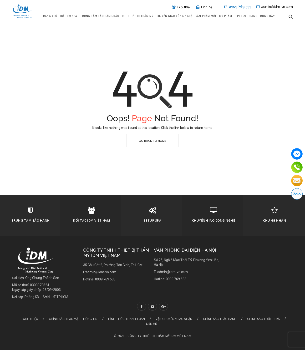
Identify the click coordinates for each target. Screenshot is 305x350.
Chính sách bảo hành (219, 319)
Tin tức (241, 16)
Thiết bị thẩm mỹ (140, 16)
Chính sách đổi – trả (263, 319)
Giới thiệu (182, 7)
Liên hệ (204, 7)
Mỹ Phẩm (225, 16)
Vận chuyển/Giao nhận (174, 319)
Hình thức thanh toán (126, 319)
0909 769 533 (237, 7)
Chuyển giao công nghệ (175, 16)
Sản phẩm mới (206, 16)
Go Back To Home (152, 141)
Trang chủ (49, 16)
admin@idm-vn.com (274, 7)
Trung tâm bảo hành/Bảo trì (102, 16)
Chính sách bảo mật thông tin (73, 319)
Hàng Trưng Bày (261, 16)
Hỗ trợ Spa (68, 16)
